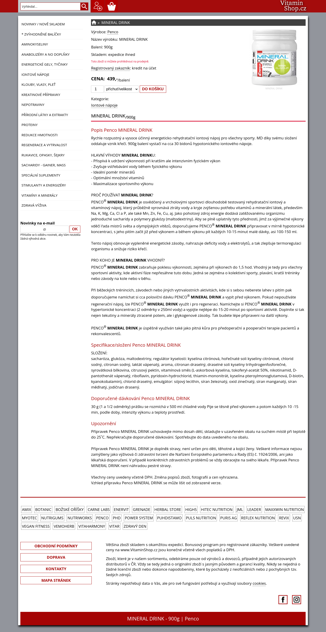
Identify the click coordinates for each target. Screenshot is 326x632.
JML (240, 509)
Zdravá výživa (34, 205)
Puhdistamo (169, 517)
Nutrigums (52, 517)
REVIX (284, 517)
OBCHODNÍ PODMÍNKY (55, 546)
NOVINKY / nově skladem (43, 24)
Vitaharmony (91, 526)
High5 (191, 509)
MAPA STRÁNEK (56, 580)
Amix (26, 509)
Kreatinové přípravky (41, 94)
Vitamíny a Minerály (40, 195)
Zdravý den (135, 526)
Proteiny (30, 124)
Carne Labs (99, 509)
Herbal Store (167, 509)
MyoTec (29, 517)
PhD (117, 517)
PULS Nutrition (201, 517)
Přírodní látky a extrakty (45, 114)
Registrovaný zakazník (110, 68)
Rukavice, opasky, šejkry (43, 155)
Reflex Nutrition (258, 517)
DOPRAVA (56, 557)
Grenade (141, 509)
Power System (139, 517)
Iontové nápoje (35, 74)
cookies (259, 583)
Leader (254, 509)
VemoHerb (64, 526)
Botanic (43, 509)
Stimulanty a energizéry (44, 185)
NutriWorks (79, 517)
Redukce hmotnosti (40, 135)
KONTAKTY (56, 568)
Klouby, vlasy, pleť (39, 84)
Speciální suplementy (41, 175)
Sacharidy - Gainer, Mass (44, 165)
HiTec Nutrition (217, 509)
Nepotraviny (33, 104)
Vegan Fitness (36, 526)
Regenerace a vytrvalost (44, 145)
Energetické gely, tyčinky (45, 64)
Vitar (114, 526)
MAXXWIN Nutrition (284, 509)
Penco (112, 31)
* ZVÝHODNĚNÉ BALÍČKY (41, 34)
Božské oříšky (69, 509)
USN (297, 517)
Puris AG (228, 517)
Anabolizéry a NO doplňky (46, 54)
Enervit (121, 509)
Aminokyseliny (35, 44)
